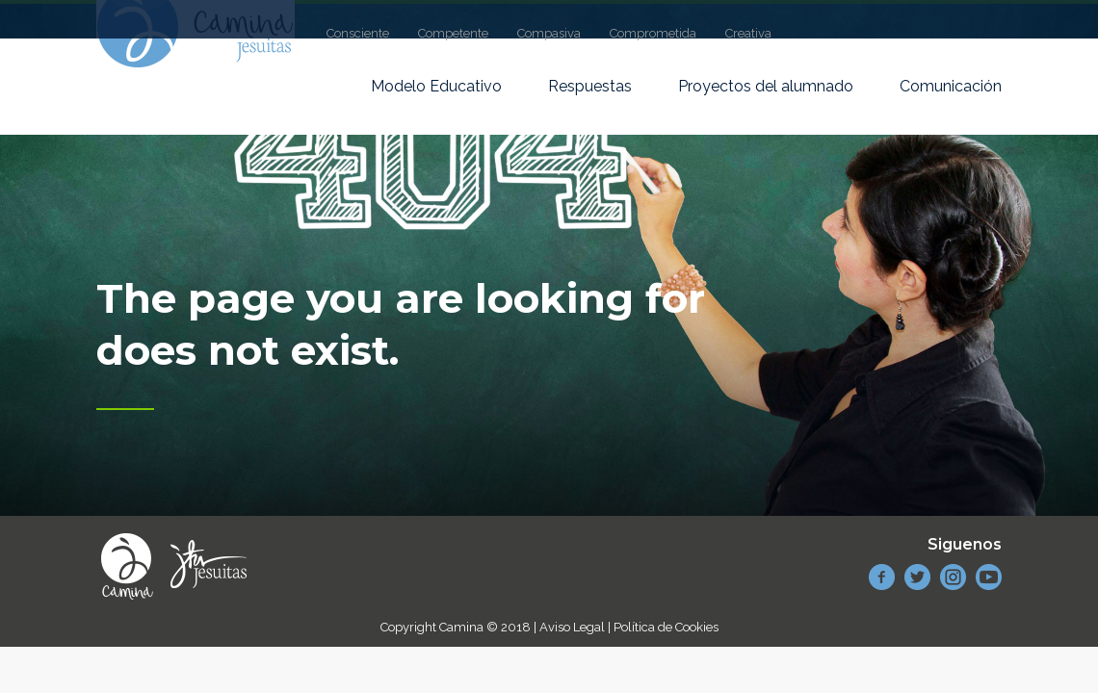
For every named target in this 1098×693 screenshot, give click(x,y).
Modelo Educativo (436, 86)
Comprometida (653, 33)
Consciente (358, 33)
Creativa (748, 33)
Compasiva (549, 33)
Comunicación (951, 86)
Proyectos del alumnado (765, 86)
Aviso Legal (572, 627)
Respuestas (590, 86)
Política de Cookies (666, 627)
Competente (453, 33)
